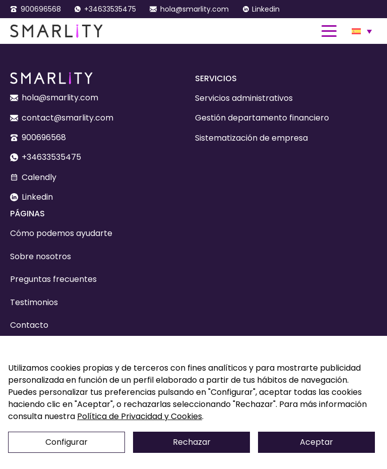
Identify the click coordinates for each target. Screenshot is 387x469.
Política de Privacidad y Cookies (139, 416)
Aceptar (316, 442)
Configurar (66, 442)
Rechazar (192, 442)
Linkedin (266, 9)
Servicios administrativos (244, 98)
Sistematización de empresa (251, 138)
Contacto (29, 325)
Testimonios (34, 302)
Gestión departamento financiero (262, 118)
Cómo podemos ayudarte (61, 233)
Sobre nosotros (40, 256)
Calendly (39, 177)
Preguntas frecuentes (53, 279)
